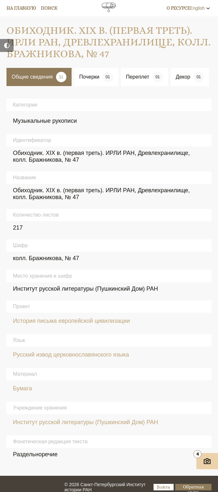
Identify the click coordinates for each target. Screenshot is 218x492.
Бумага (22, 388)
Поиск (49, 8)
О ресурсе (178, 8)
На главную (21, 8)
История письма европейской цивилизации (71, 321)
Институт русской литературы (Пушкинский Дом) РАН (85, 422)
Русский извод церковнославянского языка (71, 354)
